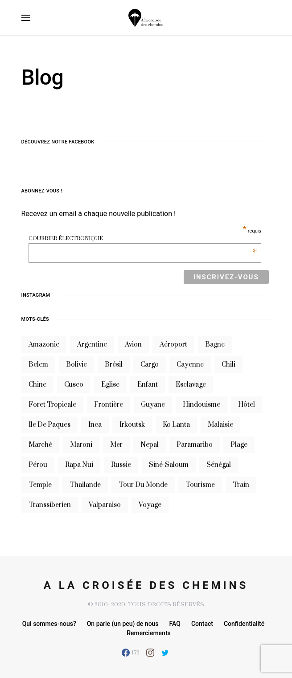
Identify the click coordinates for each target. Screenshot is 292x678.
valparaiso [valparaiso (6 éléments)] (105, 505)
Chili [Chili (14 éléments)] (228, 364)
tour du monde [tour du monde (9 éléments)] (143, 485)
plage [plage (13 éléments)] (238, 445)
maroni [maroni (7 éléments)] (81, 445)
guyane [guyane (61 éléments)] (153, 404)
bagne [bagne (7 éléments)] (215, 344)
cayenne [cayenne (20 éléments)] (190, 364)
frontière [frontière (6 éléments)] (108, 404)
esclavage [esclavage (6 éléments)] (191, 384)
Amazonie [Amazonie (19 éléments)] (44, 344)
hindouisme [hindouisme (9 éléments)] (201, 404)
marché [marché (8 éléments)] (40, 445)
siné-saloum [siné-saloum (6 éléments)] (169, 465)
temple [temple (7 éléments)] (40, 485)
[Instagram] (150, 653)
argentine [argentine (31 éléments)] (92, 344)
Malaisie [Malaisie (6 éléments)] (220, 425)
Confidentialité (244, 623)
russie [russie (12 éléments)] (121, 465)
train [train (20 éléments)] (241, 485)
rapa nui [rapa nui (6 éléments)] (79, 465)
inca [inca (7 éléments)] (95, 425)
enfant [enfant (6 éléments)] (147, 384)
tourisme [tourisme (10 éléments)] (200, 485)
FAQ (175, 623)
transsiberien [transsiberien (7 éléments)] (50, 505)
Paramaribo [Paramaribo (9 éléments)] (195, 445)
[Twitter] (165, 653)
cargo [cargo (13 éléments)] (149, 364)
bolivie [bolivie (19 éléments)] (76, 364)
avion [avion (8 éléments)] (133, 344)
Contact (202, 623)
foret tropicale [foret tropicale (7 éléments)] (52, 404)
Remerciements (149, 633)
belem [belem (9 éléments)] (38, 364)
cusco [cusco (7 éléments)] (73, 384)
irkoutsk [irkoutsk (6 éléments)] (132, 425)
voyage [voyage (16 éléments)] (150, 505)
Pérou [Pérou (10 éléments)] (38, 465)
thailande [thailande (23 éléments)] (85, 485)
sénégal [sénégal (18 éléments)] (218, 465)
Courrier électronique (142, 238)
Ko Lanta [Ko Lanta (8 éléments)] (176, 425)
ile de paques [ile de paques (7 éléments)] (49, 425)
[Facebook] (131, 653)
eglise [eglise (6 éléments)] (110, 384)
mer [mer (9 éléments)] (116, 445)
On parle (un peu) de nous (123, 623)
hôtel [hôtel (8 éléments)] (246, 404)
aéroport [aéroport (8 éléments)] (173, 344)
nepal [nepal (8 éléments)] (149, 445)
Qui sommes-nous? (49, 623)
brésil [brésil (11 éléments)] (114, 364)
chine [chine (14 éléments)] (37, 384)
